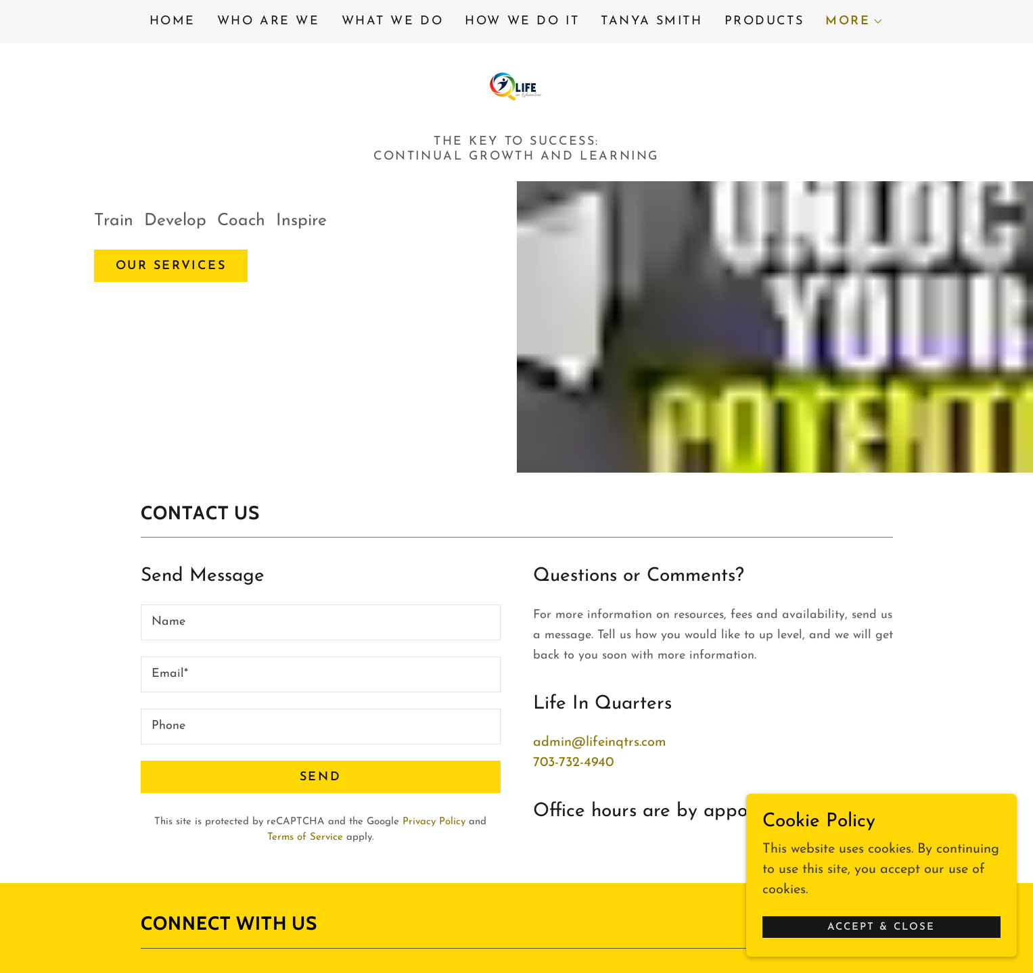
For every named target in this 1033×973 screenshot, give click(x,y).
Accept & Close (881, 923)
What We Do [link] (393, 21)
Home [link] (173, 21)
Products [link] (764, 21)
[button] (854, 21)
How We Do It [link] (522, 21)
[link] (516, 86)
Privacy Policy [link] (434, 822)
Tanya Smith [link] (651, 21)
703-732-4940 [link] (573, 762)
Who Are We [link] (268, 21)
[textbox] (321, 622)
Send (320, 777)
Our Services (171, 266)
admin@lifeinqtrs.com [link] (599, 742)
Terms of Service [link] (305, 837)
